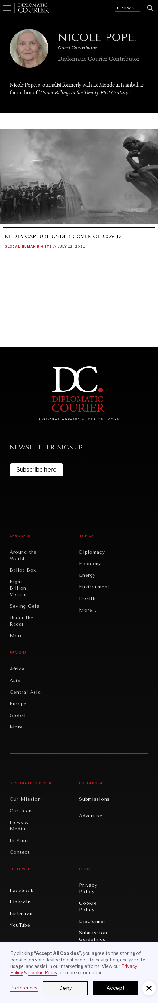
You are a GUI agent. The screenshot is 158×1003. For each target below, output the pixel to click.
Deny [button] (65, 988)
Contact (20, 852)
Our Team (21, 811)
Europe (18, 704)
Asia (15, 680)
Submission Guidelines (93, 936)
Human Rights (37, 246)
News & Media (19, 826)
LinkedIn (20, 902)
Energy (87, 575)
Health (87, 598)
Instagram (22, 913)
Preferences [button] (24, 987)
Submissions (94, 799)
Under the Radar (21, 621)
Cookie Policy (88, 906)
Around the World (23, 555)
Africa (17, 669)
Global (12, 246)
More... (18, 636)
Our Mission (25, 799)
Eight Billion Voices (18, 588)
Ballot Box (23, 570)
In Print (19, 840)
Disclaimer (92, 921)
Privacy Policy (88, 888)
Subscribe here (36, 469)
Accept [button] (116, 988)
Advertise (91, 816)
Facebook (21, 890)
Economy (90, 563)
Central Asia (25, 692)
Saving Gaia (25, 606)
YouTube (20, 925)
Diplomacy (92, 552)
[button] (149, 988)
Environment (94, 587)
